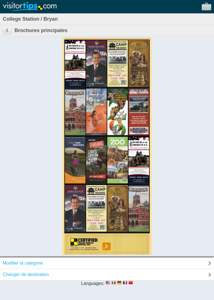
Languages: (92, 283)
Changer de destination (26, 274)
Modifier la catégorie (23, 263)
